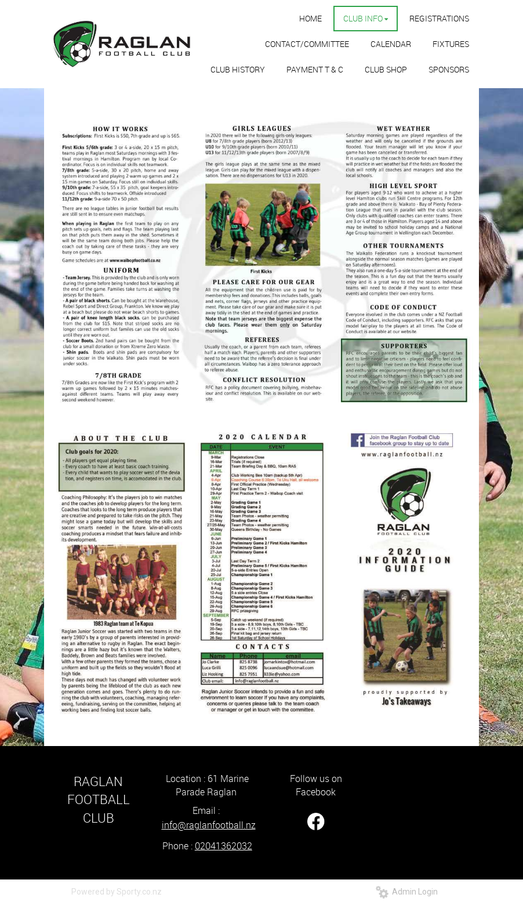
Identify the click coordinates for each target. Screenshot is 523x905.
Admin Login (407, 891)
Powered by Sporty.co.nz (116, 891)
